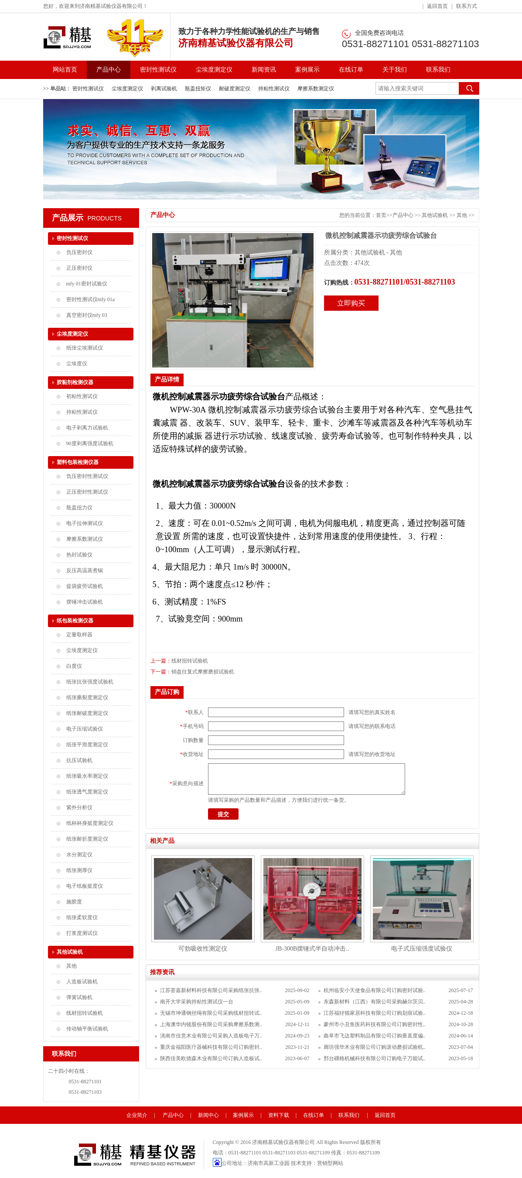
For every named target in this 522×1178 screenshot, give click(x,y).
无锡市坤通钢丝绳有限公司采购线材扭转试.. (211, 1013)
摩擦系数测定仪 (315, 89)
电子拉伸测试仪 (84, 523)
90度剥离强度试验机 (89, 443)
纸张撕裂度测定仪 (87, 697)
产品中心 (108, 69)
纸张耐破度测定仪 (87, 713)
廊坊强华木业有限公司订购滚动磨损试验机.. (375, 1047)
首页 (381, 215)
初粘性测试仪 (82, 396)
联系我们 (438, 69)
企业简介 (136, 1115)
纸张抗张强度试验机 (89, 682)
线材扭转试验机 (189, 661)
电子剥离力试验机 (87, 428)
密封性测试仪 (158, 69)
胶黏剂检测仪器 (75, 382)
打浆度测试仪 (82, 933)
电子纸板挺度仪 (84, 886)
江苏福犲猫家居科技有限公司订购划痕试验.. (375, 1013)
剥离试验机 (164, 89)
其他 (462, 215)
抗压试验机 (79, 760)
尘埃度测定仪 (214, 69)
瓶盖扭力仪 (79, 508)
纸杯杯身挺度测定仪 (89, 823)
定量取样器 (79, 635)
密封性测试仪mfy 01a (90, 299)
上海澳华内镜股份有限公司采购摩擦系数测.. (211, 1024)
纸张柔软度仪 (82, 917)
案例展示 (307, 69)
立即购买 (351, 303)
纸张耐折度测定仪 (87, 839)
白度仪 (74, 666)
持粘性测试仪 (274, 89)
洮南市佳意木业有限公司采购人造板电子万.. (211, 1036)
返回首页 (437, 6)
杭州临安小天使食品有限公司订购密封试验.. (375, 990)
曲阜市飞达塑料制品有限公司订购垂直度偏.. (375, 1036)
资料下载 (278, 1115)
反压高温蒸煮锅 (84, 570)
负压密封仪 (79, 252)
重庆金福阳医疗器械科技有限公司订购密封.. (211, 1047)
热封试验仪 (79, 555)
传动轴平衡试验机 (87, 1029)
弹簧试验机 (79, 997)
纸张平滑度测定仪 (87, 745)
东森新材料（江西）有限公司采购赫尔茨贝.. (375, 1002)
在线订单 (351, 69)
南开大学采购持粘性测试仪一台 (196, 1002)
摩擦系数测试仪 (84, 539)
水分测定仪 (79, 855)
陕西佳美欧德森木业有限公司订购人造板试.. (211, 1058)
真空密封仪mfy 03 (86, 315)
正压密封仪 (79, 268)
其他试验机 (435, 215)
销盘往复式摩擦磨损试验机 (202, 672)
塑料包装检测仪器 (78, 462)
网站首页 (65, 69)
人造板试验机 (82, 982)
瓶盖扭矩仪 (198, 89)
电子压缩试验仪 (84, 729)
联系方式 (466, 6)
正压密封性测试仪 (87, 492)
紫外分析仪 (79, 807)
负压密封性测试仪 (87, 476)
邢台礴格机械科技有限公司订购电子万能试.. (375, 1058)
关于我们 (394, 69)
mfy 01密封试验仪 (86, 284)
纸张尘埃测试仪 (84, 348)
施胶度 (74, 902)
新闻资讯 (264, 69)
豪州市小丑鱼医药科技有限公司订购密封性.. (375, 1024)
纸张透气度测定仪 (87, 792)
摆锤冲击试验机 (84, 602)
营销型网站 (330, 1163)
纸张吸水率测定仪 (87, 776)
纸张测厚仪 (79, 870)
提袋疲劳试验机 (84, 586)
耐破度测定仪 (234, 89)
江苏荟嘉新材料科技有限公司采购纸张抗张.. (211, 990)
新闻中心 (208, 1115)
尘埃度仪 (76, 364)
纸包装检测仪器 (75, 621)
